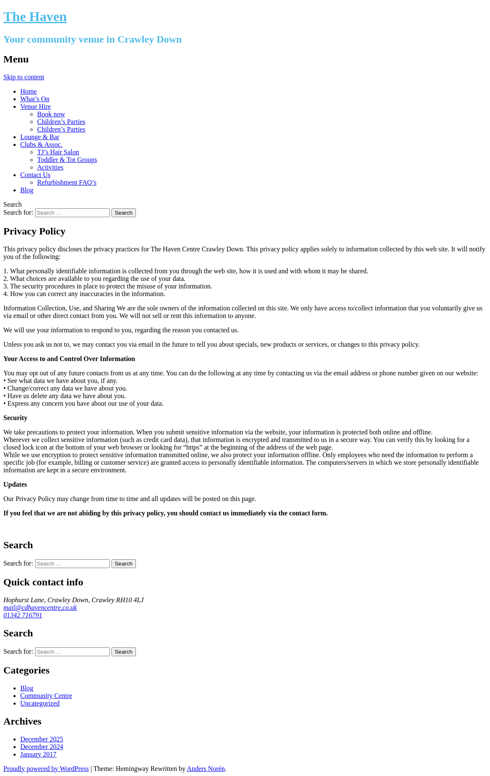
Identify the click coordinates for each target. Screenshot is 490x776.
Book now (51, 114)
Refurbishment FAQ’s (67, 182)
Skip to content (23, 77)
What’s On (34, 98)
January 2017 (38, 754)
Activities (50, 167)
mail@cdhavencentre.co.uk (40, 607)
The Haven (35, 16)
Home (28, 91)
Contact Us (35, 174)
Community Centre (46, 695)
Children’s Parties (61, 121)
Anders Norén (206, 768)
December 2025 (41, 739)
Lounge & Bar (39, 136)
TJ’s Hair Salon (58, 152)
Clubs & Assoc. (41, 144)
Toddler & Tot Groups (67, 159)
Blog (26, 190)
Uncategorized (40, 703)
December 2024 (41, 746)
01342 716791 (22, 615)
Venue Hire (35, 106)
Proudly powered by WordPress (46, 768)
